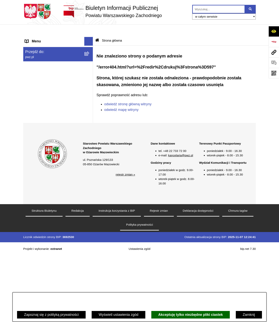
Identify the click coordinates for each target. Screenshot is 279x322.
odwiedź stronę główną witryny (128, 93)
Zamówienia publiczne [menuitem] (42, 82)
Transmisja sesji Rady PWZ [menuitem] (46, 161)
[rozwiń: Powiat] (89, 48)
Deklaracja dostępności (198, 277)
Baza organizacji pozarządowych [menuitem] (50, 108)
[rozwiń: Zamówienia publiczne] (89, 82)
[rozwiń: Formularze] (89, 152)
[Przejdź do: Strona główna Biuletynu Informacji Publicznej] (97, 29)
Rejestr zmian (159, 277)
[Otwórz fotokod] (274, 73)
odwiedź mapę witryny (121, 98)
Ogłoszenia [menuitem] (33, 73)
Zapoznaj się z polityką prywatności (51, 315)
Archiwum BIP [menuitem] (36, 169)
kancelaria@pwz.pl (180, 221)
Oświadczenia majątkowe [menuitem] (44, 91)
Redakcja (77, 277)
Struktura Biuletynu (44, 277)
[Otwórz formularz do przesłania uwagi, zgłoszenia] (274, 62)
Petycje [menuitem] (30, 134)
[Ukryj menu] (88, 30)
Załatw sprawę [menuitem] (36, 65)
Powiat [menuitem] (30, 47)
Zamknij (249, 315)
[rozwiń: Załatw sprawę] (89, 65)
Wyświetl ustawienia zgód (118, 315)
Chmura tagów (237, 277)
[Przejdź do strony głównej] (92, 11)
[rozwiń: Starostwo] (89, 56)
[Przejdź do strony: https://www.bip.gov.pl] (274, 42)
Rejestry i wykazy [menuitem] (38, 143)
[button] (52, 234)
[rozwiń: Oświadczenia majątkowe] (89, 91)
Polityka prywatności (139, 291)
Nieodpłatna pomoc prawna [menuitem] (46, 117)
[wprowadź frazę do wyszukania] (218, 9)
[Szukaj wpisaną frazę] (250, 9)
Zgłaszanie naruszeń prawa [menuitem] (46, 100)
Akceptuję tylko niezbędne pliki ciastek (190, 315)
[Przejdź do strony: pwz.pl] (274, 52)
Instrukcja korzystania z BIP (117, 277)
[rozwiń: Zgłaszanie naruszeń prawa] (89, 100)
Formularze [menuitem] (34, 152)
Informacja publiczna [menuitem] (41, 126)
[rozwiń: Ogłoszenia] (89, 74)
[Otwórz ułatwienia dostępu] (274, 31)
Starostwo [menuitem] (32, 56)
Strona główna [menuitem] (36, 39)
